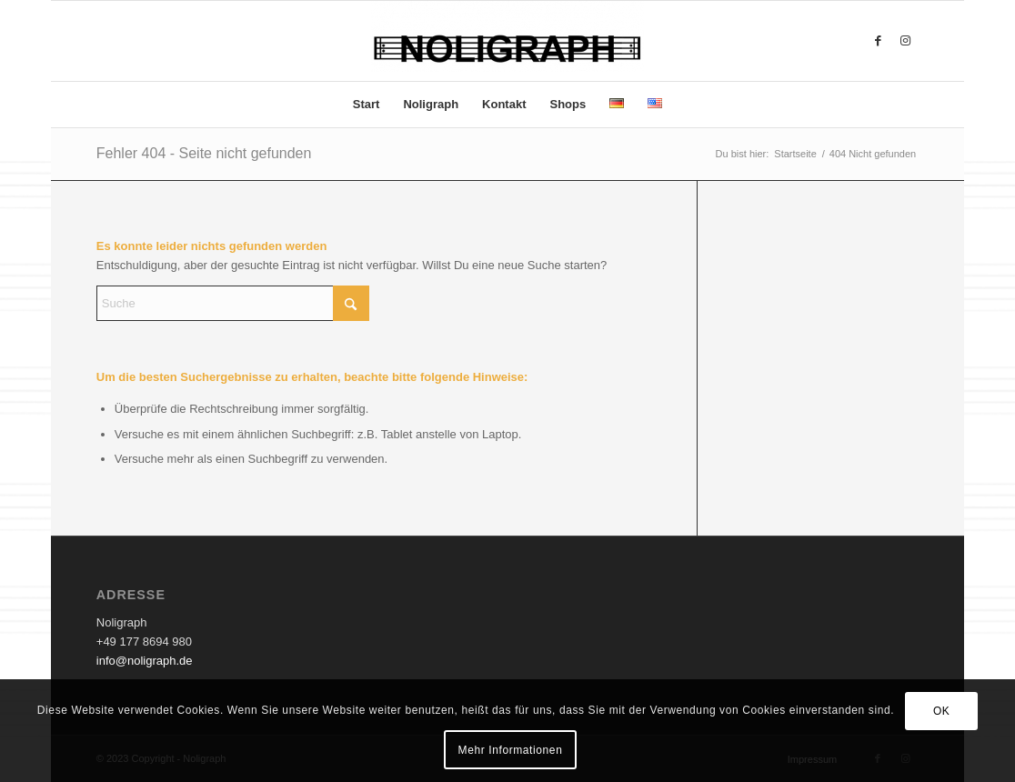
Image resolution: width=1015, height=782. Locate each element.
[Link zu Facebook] (877, 41)
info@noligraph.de (144, 660)
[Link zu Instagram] (905, 41)
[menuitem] (366, 104)
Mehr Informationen (510, 750)
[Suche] (232, 303)
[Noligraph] (507, 41)
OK (941, 711)
